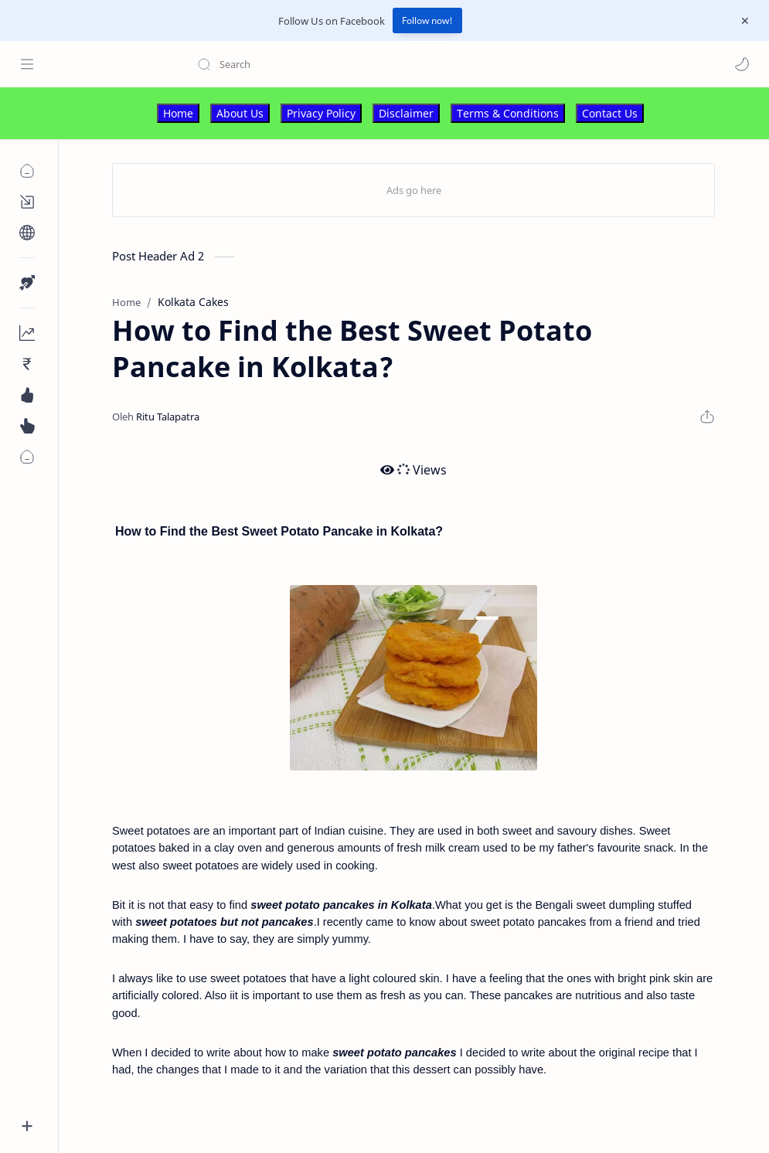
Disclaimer (406, 113)
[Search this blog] (320, 64)
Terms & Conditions (508, 113)
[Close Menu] (745, 21)
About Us (240, 113)
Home (178, 113)
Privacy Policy (321, 113)
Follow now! (427, 20)
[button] (742, 64)
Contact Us (610, 113)
